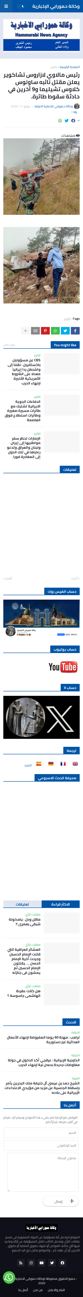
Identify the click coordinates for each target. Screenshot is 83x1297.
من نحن (38, 1290)
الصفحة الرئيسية (70, 66)
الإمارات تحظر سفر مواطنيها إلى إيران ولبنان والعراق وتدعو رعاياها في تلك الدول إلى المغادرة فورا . (24, 447)
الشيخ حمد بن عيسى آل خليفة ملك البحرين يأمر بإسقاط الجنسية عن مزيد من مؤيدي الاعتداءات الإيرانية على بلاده (42, 1088)
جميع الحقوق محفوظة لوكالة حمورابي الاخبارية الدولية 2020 (40, 1281)
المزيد (28, 765)
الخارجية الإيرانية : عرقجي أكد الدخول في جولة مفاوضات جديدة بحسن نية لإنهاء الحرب (44, 1062)
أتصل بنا (23, 1290)
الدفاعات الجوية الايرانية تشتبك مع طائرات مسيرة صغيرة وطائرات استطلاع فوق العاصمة (23, 410)
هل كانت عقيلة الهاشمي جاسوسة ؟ (24, 993)
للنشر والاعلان (56, 1290)
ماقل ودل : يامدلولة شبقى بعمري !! (25, 921)
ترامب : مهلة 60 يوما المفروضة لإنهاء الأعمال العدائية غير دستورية (43, 1039)
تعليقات (22, 904)
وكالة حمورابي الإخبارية (56, 6)
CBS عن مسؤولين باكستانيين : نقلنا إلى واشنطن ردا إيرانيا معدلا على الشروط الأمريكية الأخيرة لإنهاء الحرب (24, 371)
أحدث (74, 578)
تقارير (54, 66)
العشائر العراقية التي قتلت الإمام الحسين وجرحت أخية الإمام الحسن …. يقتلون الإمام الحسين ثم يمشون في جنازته (24, 961)
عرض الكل (9, 344)
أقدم (9, 578)
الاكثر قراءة (60, 904)
